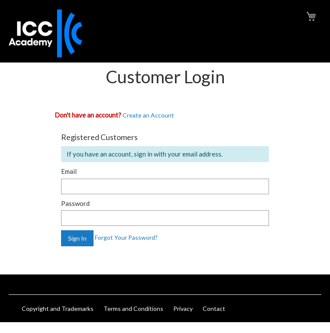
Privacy (183, 308)
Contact (214, 308)
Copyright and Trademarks (58, 308)
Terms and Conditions (133, 308)
